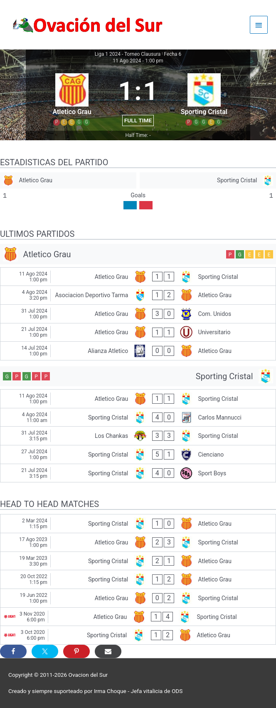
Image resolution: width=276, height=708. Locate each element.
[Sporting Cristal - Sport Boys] (138, 473)
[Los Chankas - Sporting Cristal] (138, 436)
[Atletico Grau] (68, 180)
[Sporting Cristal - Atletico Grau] (138, 523)
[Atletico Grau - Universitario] (138, 332)
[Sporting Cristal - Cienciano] (138, 454)
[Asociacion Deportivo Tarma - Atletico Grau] (138, 295)
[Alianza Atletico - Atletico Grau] (138, 351)
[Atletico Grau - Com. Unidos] (138, 314)
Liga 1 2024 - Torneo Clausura (128, 54)
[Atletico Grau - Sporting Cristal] (138, 277)
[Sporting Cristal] (208, 180)
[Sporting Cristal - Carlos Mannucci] (138, 417)
